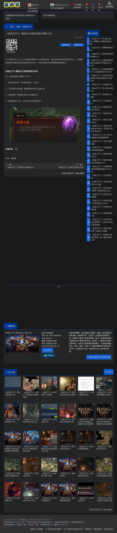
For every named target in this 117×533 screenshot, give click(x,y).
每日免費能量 (33, 11)
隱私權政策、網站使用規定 (103, 529)
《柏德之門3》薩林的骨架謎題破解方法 (101, 55)
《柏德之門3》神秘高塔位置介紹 (101, 114)
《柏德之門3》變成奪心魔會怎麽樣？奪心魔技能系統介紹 (101, 237)
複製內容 (78, 45)
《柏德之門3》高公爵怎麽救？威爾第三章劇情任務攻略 (100, 41)
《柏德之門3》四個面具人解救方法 (24, 165)
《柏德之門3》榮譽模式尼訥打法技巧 (101, 108)
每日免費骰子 (59, 8)
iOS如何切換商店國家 (53, 529)
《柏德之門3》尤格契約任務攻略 (101, 208)
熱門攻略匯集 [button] (50, 15)
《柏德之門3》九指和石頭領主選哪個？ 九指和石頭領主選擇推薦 (102, 222)
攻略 (93, 6)
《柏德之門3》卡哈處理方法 (101, 102)
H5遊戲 (100, 6)
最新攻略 (11, 372)
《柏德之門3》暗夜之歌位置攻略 (101, 195)
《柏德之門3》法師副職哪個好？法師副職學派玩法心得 (101, 70)
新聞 (87, 6)
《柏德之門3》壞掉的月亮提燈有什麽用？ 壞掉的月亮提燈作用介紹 (102, 128)
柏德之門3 (27, 26)
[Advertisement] (58, 304)
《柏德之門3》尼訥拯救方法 (101, 84)
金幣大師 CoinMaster (33, 6)
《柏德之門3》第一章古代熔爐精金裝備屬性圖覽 (101, 136)
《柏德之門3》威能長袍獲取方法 (101, 155)
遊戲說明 (88, 529)
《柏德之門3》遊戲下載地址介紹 (64, 165)
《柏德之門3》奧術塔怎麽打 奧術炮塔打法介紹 (101, 201)
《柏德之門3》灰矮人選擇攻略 (101, 142)
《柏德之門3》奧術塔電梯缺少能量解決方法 (101, 161)
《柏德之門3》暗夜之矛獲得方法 (101, 120)
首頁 (11, 26)
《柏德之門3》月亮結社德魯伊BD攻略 (101, 182)
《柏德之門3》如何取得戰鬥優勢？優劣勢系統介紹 (101, 189)
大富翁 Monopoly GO (60, 6)
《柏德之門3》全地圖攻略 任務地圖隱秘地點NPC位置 (101, 169)
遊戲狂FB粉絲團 (36, 529)
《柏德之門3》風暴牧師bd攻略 (101, 95)
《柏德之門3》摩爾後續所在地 (101, 48)
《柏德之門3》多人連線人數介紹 (101, 89)
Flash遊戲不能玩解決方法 (72, 529)
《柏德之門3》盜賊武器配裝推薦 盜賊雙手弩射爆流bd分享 (101, 63)
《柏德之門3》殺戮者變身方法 (101, 214)
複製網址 (65, 45)
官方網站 (47, 350)
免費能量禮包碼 (78, 5)
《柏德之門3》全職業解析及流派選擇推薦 (101, 148)
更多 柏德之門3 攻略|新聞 (72, 173)
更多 (108, 372)
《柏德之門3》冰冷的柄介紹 (101, 176)
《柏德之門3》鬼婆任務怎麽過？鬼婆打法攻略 (101, 229)
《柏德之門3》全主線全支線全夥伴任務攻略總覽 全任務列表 (101, 78)
